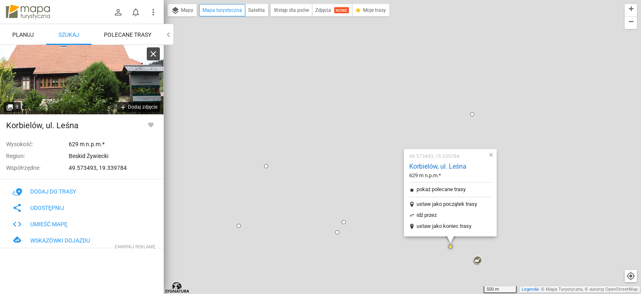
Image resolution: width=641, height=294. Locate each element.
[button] (218, 67)
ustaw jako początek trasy (398, 104)
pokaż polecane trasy (392, 90)
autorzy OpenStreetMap (613, 289)
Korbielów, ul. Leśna (389, 67)
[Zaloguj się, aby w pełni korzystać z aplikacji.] (150, 124)
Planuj (23, 34)
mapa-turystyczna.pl (28, 12)
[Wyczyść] (153, 53)
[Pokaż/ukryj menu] (153, 12)
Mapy (182, 10)
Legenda (530, 289)
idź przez (378, 115)
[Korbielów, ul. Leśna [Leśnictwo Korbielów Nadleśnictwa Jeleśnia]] (82, 79)
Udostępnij (38, 208)
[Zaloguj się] (118, 12)
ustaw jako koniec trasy (395, 126)
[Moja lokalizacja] (631, 276)
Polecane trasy (127, 34)
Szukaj (68, 34)
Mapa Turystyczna (564, 289)
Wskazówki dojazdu (51, 240)
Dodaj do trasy (44, 191)
